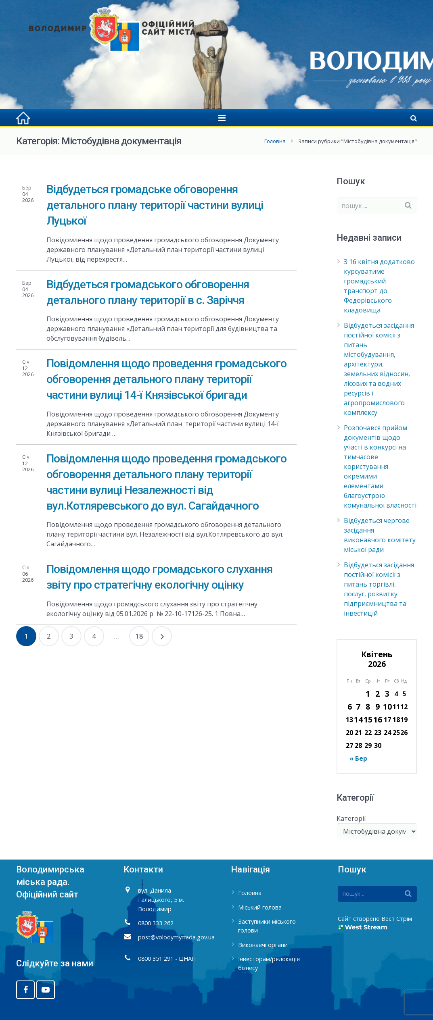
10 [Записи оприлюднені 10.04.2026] (387, 706)
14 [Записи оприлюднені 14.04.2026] (358, 719)
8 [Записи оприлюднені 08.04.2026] (368, 706)
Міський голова (260, 907)
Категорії (351, 818)
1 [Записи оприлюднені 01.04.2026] (368, 693)
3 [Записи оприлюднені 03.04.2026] (387, 693)
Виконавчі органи (263, 945)
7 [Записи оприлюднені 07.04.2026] (358, 706)
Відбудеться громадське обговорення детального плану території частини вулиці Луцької (154, 205)
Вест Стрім (396, 918)
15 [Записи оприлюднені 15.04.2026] (368, 719)
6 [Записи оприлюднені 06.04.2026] (349, 706)
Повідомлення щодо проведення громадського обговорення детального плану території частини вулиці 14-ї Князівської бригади (166, 379)
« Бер (358, 758)
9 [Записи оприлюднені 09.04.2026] (377, 706)
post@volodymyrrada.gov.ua (176, 937)
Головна (275, 141)
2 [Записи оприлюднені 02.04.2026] (377, 693)
